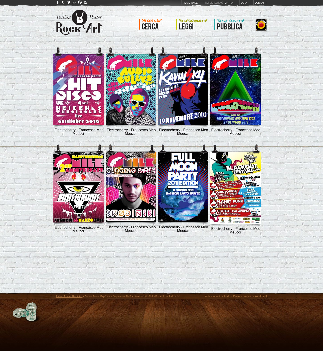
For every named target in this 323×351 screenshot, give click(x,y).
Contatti (260, 2)
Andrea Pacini (232, 296)
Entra (229, 2)
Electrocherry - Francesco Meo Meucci (79, 131)
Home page (190, 2)
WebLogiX (261, 296)
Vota (243, 2)
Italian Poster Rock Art (69, 296)
